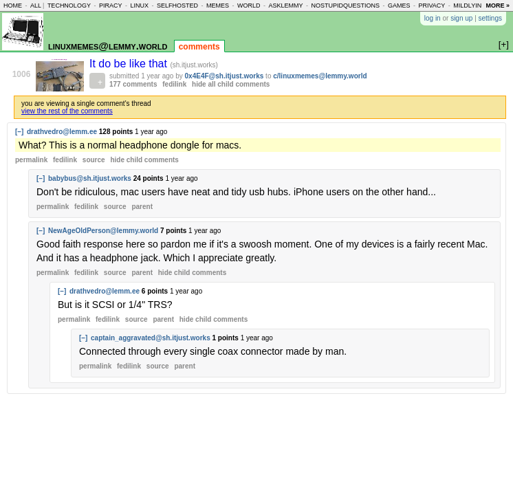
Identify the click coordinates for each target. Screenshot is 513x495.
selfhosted (177, 5)
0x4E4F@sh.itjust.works (224, 76)
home (12, 5)
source (94, 160)
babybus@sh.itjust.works (89, 178)
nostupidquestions (345, 5)
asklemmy (285, 5)
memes (217, 5)
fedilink (174, 84)
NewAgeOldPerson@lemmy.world (103, 230)
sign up (461, 18)
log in (432, 18)
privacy (432, 5)
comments (199, 47)
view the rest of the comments (67, 111)
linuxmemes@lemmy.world (107, 46)
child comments (144, 160)
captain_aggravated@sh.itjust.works (150, 338)
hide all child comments (231, 84)
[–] (19, 131)
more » (497, 5)
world (249, 5)
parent (142, 206)
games (399, 5)
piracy (110, 5)
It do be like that (129, 63)
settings (490, 18)
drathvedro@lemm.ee (62, 131)
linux (139, 5)
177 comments (133, 84)
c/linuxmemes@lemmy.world (320, 76)
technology (69, 5)
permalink (31, 160)
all (35, 5)
